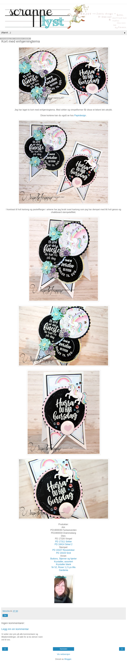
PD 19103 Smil (63, 553)
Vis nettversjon (63, 654)
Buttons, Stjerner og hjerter (63, 558)
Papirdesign (80, 115)
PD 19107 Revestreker (63, 550)
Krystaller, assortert (63, 561)
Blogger (67, 659)
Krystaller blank (63, 564)
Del (5, 615)
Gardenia (63, 570)
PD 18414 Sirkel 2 (63, 544)
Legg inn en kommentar (15, 629)
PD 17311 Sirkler (63, 541)
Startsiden (63, 649)
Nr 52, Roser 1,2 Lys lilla (63, 567)
